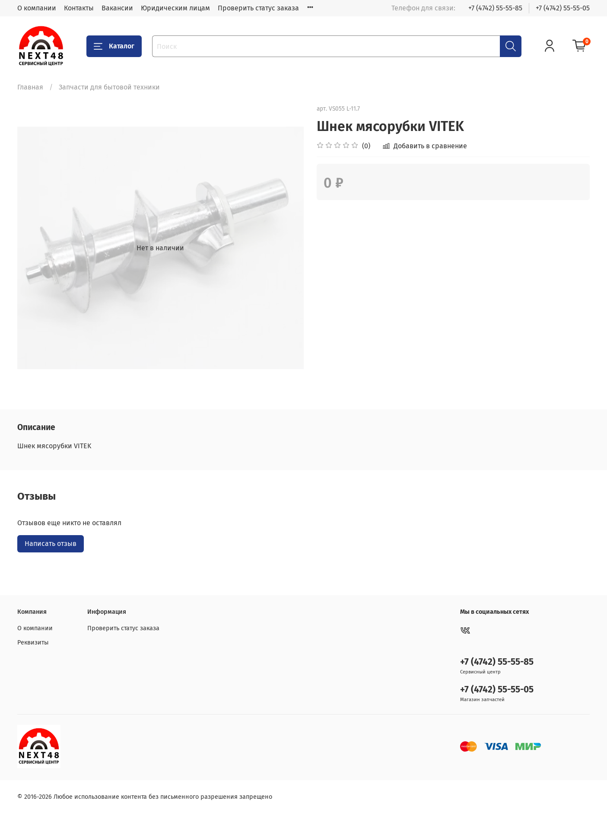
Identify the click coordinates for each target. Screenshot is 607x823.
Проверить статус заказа (258, 8)
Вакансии (117, 8)
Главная (30, 87)
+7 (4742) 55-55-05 (563, 8)
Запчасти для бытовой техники (109, 87)
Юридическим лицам (175, 8)
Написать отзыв (50, 543)
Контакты (79, 8)
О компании (36, 8)
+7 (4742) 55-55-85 (495, 8)
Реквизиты (33, 642)
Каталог (114, 46)
